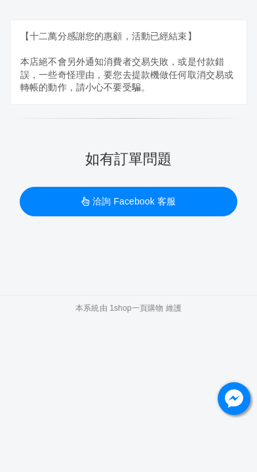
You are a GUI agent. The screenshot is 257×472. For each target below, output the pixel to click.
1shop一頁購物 (136, 308)
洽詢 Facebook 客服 (128, 201)
